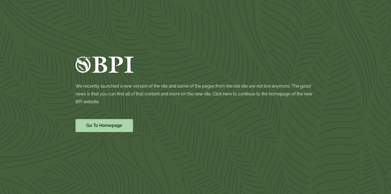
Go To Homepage (104, 125)
